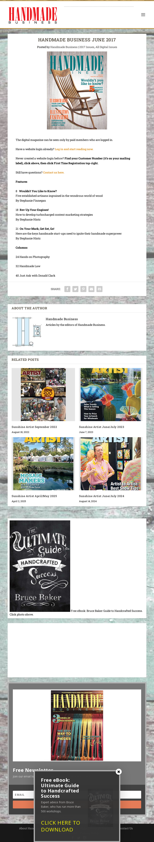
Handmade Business (63, 47)
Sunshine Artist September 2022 (34, 427)
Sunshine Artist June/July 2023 (101, 427)
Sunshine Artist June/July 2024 (101, 496)
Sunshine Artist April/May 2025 (34, 496)
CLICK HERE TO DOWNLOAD (60, 829)
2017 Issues (86, 47)
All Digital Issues (106, 47)
